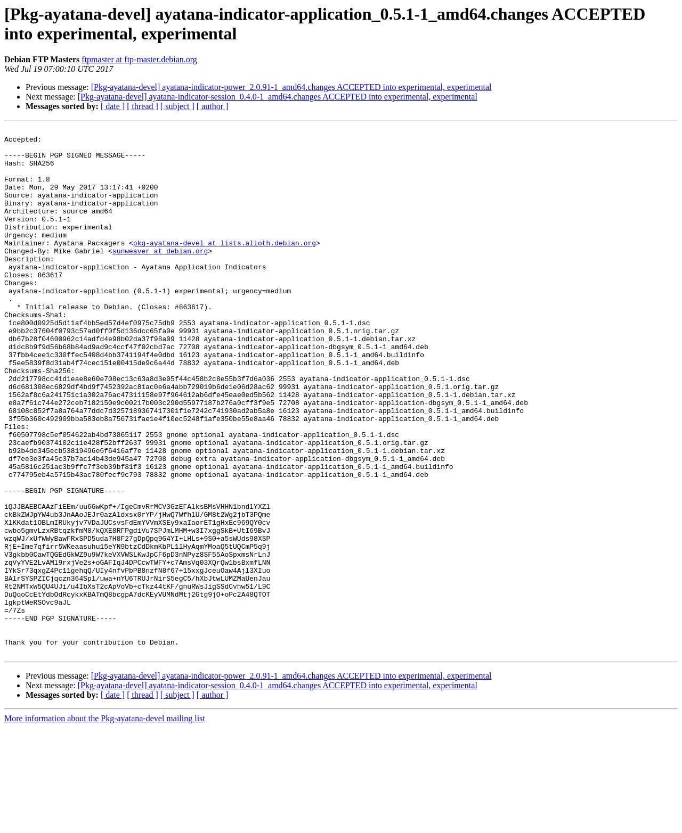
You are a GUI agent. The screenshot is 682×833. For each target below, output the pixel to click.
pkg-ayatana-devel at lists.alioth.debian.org (224, 266)
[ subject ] (177, 106)
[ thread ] (142, 106)
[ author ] (213, 106)
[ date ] (113, 106)
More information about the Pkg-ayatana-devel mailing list (104, 823)
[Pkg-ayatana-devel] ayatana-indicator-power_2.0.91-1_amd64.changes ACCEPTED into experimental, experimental (291, 87)
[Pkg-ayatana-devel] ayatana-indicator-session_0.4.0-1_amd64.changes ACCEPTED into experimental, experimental (277, 96)
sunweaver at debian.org (160, 276)
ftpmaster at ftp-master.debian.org (139, 59)
